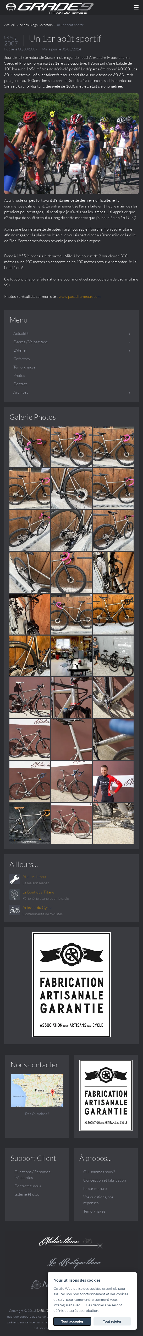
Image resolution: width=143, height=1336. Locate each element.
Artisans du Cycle (37, 907)
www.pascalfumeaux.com (80, 296)
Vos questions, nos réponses (98, 1199)
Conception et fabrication (104, 1180)
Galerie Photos (32, 416)
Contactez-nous (27, 1185)
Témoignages (24, 367)
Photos (19, 375)
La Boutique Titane (38, 892)
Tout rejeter (112, 1321)
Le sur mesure (95, 1188)
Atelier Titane (34, 876)
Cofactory (21, 358)
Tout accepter (72, 1321)
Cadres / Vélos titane (30, 341)
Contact (20, 383)
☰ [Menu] (136, 7)
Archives (20, 392)
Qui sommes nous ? (99, 1171)
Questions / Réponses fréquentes (32, 1174)
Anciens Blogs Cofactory (35, 25)
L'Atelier (20, 350)
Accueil (9, 25)
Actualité (21, 333)
